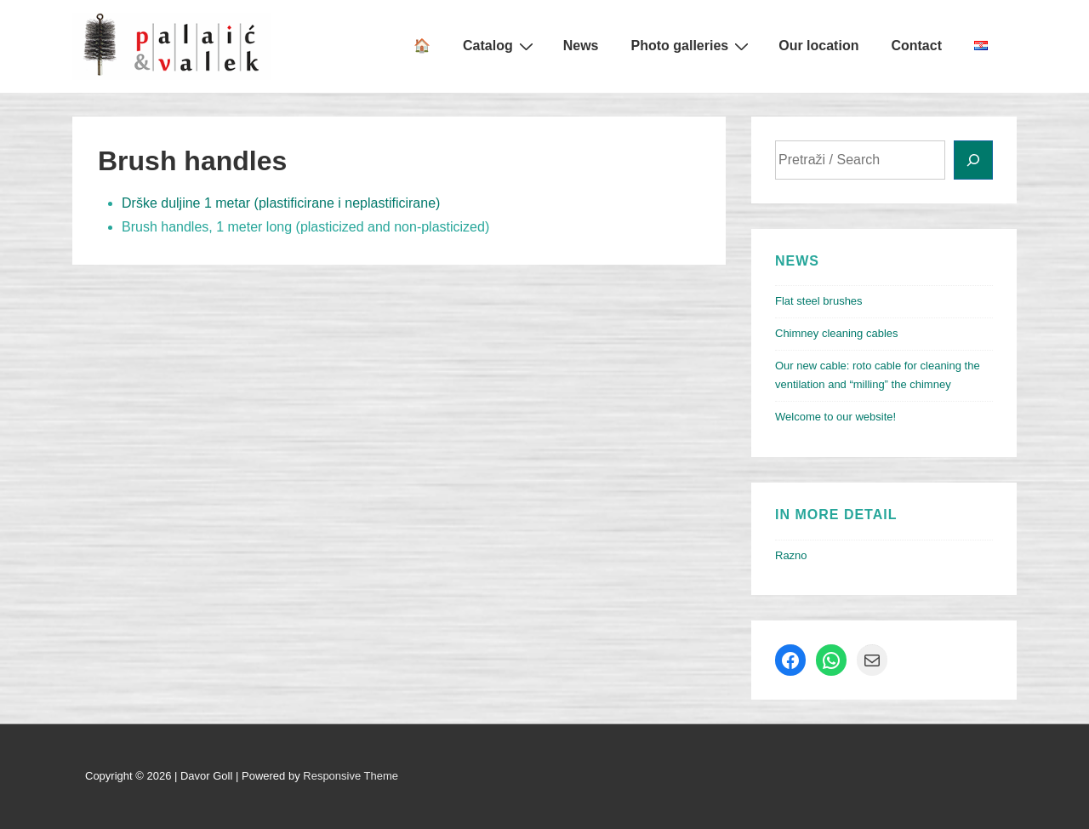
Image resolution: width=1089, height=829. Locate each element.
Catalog (500, 46)
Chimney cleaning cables (836, 333)
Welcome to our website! (835, 416)
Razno (791, 555)
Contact (916, 45)
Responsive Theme (350, 775)
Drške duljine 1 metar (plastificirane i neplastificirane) (281, 203)
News (581, 45)
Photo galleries (692, 46)
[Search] (973, 160)
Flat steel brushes (819, 300)
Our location (818, 45)
